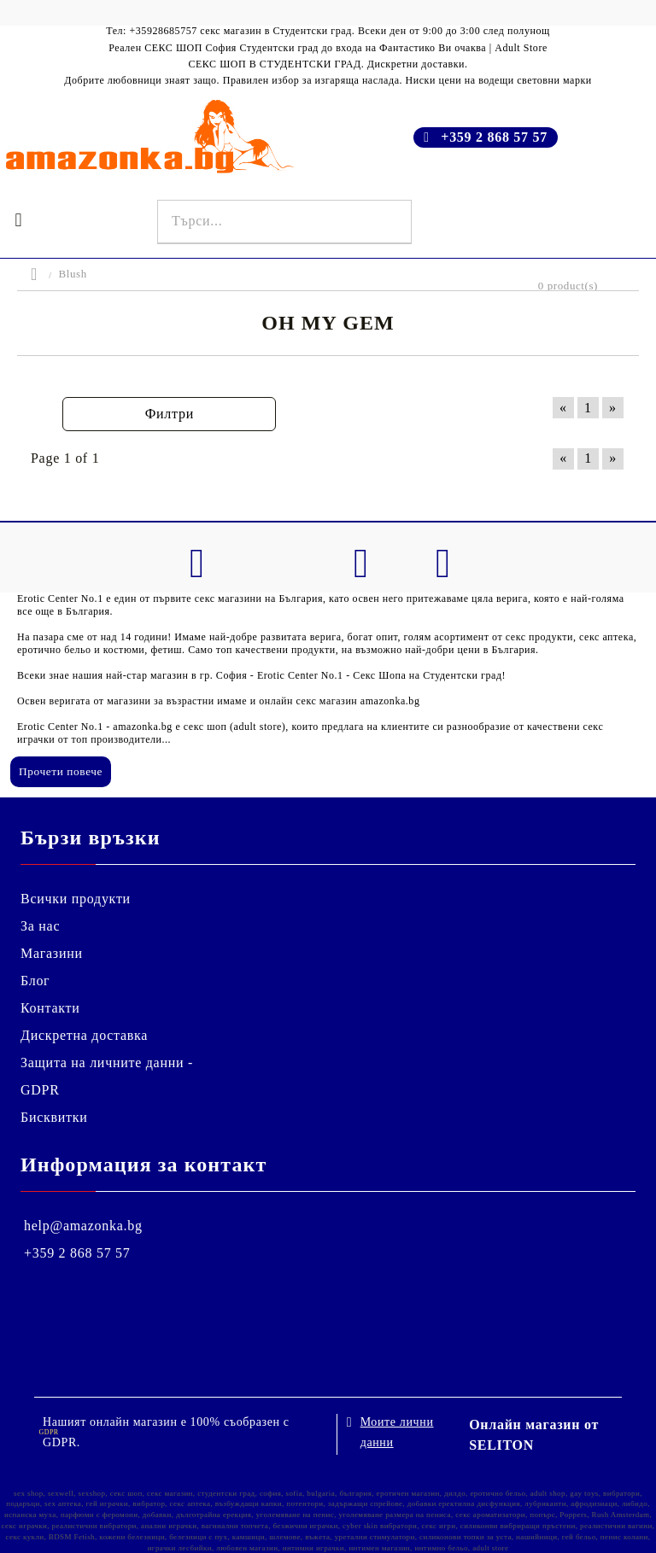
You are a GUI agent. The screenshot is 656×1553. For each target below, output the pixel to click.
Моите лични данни (397, 1432)
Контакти (50, 1008)
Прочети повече (60, 771)
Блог (35, 980)
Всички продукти (75, 898)
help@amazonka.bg (83, 1225)
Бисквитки (54, 1117)
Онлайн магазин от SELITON (534, 1434)
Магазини (51, 953)
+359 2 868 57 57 (494, 137)
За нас (40, 926)
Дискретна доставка (84, 1035)
